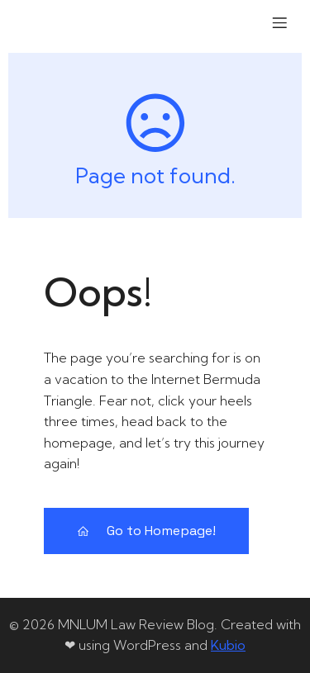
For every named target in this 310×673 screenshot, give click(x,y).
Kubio (228, 645)
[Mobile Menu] (279, 22)
